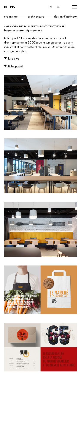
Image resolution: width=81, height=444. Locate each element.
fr (51, 6)
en (58, 6)
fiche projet (15, 66)
